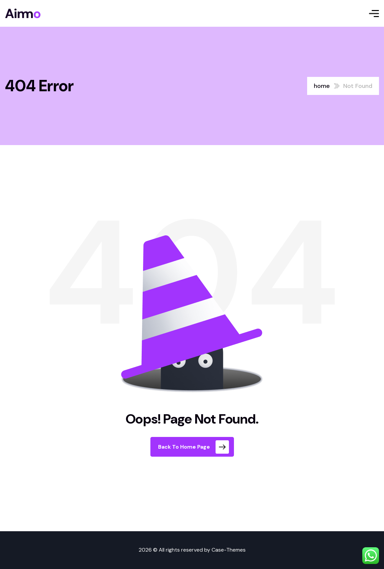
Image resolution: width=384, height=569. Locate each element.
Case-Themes (229, 549)
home (322, 86)
